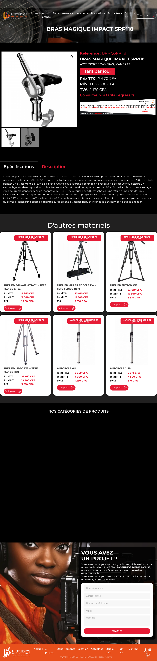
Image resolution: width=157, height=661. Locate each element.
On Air (128, 15)
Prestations (98, 13)
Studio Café (110, 650)
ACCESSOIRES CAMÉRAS (97, 64)
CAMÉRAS (123, 64)
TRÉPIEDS (31, 239)
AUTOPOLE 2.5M (120, 368)
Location (82, 13)
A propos (46, 15)
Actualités (115, 13)
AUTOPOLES (76, 320)
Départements (63, 13)
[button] (72, 56)
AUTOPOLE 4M (66, 368)
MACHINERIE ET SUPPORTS (31, 237)
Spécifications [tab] (19, 166)
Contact (134, 648)
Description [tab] (54, 166)
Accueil (35, 13)
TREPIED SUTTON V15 (123, 285)
